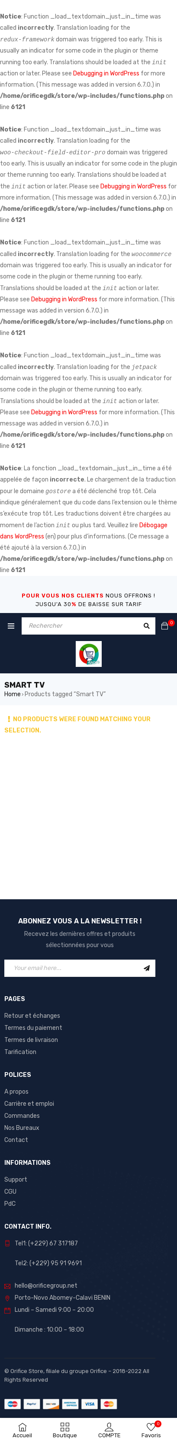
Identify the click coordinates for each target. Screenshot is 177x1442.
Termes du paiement (33, 1028)
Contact (16, 1140)
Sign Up (147, 968)
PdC (10, 1203)
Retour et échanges (32, 1016)
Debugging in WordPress (106, 73)
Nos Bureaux (21, 1128)
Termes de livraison (31, 1040)
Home (12, 694)
